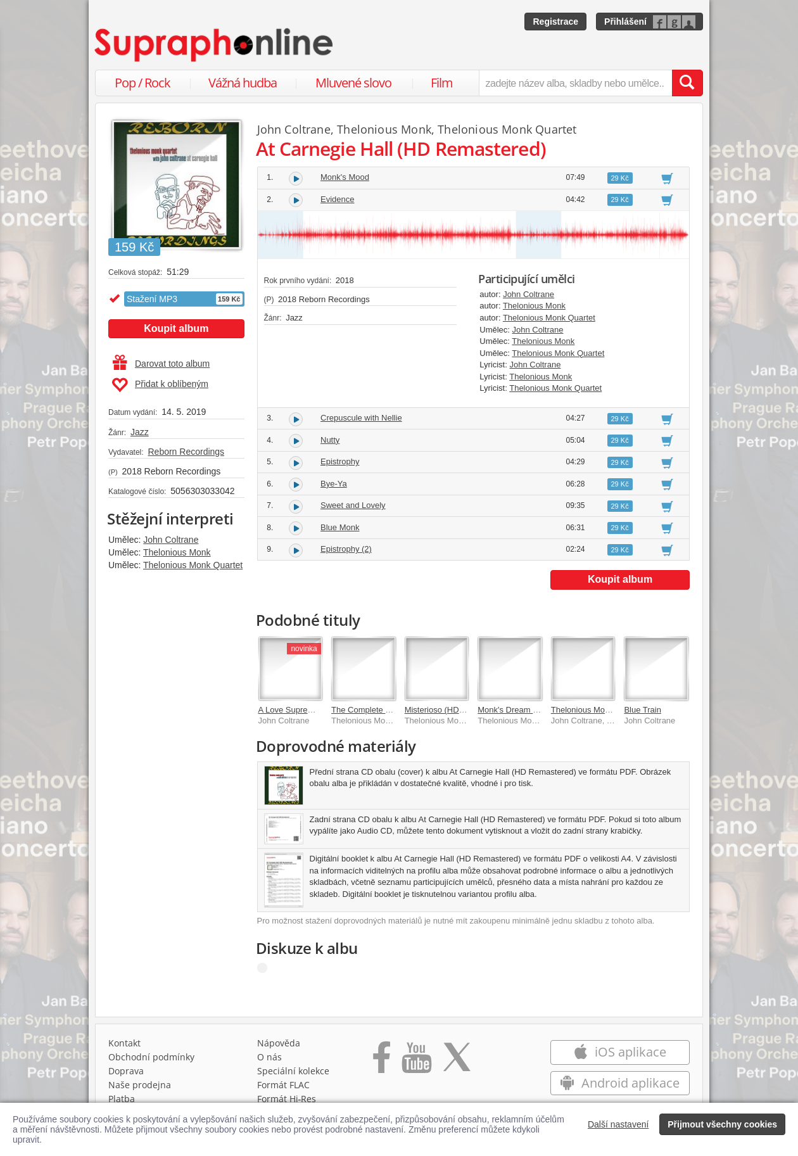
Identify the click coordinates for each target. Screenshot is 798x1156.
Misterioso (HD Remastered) (457, 710)
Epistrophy (339, 461)
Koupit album (176, 328)
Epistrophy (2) (346, 549)
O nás (269, 1057)
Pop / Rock (142, 82)
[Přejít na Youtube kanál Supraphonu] (416, 1061)
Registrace (555, 21)
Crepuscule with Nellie (361, 417)
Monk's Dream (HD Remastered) (537, 710)
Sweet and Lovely (353, 505)
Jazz (139, 432)
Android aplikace (620, 1082)
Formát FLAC (283, 1085)
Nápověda (278, 1043)
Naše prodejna (139, 1085)
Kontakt (124, 1043)
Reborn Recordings (186, 452)
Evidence (337, 199)
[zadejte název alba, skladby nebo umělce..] (575, 83)
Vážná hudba (242, 82)
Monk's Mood (344, 177)
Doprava (126, 1071)
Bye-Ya (333, 483)
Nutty (329, 440)
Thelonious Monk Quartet (193, 565)
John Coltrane (170, 540)
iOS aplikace (619, 1051)
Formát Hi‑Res (287, 1099)
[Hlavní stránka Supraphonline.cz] (214, 45)
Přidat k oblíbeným (159, 385)
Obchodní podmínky (151, 1057)
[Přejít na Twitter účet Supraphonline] (456, 1061)
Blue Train (642, 710)
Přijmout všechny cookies (722, 1124)
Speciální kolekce (293, 1071)
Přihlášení (625, 21)
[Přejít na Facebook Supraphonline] (381, 1061)
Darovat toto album (161, 363)
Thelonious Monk (177, 552)
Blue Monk (339, 527)
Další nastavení (618, 1124)
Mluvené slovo (353, 82)
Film (442, 82)
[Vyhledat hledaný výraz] (687, 83)
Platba (121, 1099)
